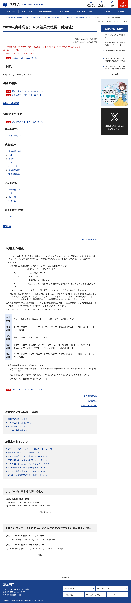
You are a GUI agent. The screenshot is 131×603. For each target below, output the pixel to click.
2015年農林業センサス (17, 419)
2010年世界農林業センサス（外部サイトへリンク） (29, 464)
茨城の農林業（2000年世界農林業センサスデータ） (115, 44)
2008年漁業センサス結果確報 (115, 52)
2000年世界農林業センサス (19, 430)
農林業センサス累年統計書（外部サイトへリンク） (29, 475)
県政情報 (12, 17)
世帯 (10, 217)
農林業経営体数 (15, 136)
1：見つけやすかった (17, 549)
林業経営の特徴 (15, 190)
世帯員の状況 (14, 174)
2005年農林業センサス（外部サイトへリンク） (28, 468)
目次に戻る (92, 401)
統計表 (7, 226)
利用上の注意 (11, 103)
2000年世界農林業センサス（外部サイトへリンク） (29, 471)
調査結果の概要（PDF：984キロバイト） (29, 122)
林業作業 (12, 201)
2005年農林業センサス (17, 427)
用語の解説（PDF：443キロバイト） (27, 95)
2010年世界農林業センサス (19, 423)
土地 (10, 155)
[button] (102, 4)
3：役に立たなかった (49, 540)
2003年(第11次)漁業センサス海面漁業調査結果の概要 (115, 60)
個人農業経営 (14, 170)
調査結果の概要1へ (89, 406)
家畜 (10, 163)
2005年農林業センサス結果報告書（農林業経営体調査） (115, 68)
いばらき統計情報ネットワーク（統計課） (60, 17)
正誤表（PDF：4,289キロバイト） (26, 58)
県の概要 (19, 17)
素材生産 (12, 197)
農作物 (11, 159)
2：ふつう (30, 540)
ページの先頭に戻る (88, 240)
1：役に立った (15, 540)
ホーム (5, 17)
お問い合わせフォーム (46, 512)
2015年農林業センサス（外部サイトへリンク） (28, 460)
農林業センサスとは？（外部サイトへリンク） (27, 453)
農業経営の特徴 (15, 151)
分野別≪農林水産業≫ (82, 17)
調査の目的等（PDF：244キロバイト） (28, 91)
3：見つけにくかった (54, 549)
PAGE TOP (65, 577)
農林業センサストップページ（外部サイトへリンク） (30, 449)
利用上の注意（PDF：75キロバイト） (28, 389)
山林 (10, 193)
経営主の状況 (14, 166)
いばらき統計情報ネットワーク (34, 17)
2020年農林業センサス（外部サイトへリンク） (28, 456)
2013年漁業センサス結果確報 (115, 36)
